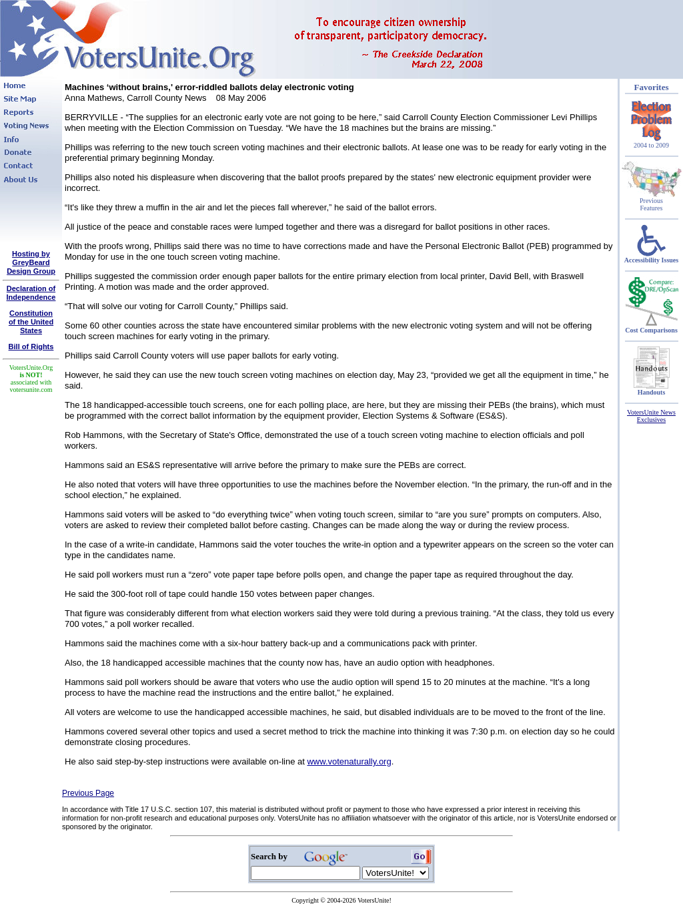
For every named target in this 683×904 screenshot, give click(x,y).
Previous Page (88, 793)
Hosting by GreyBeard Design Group (31, 262)
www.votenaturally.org (349, 761)
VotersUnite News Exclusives (651, 416)
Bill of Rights (31, 347)
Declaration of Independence (31, 292)
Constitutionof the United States (31, 321)
